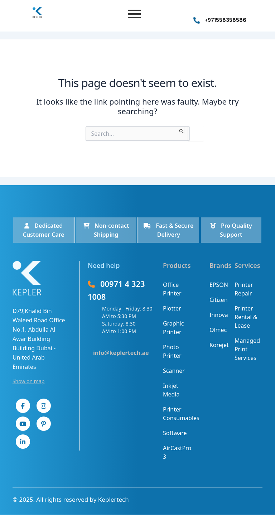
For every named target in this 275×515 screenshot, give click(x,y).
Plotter (172, 308)
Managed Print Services (247, 349)
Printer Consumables (177, 413)
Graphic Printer (173, 327)
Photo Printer (172, 351)
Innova (218, 315)
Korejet (218, 345)
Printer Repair (244, 289)
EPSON (218, 285)
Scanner (174, 371)
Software (175, 433)
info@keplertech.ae (121, 353)
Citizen (218, 300)
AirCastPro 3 (177, 452)
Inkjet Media (171, 390)
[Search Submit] (181, 130)
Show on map (29, 381)
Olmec (218, 330)
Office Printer (172, 289)
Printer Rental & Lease (246, 316)
